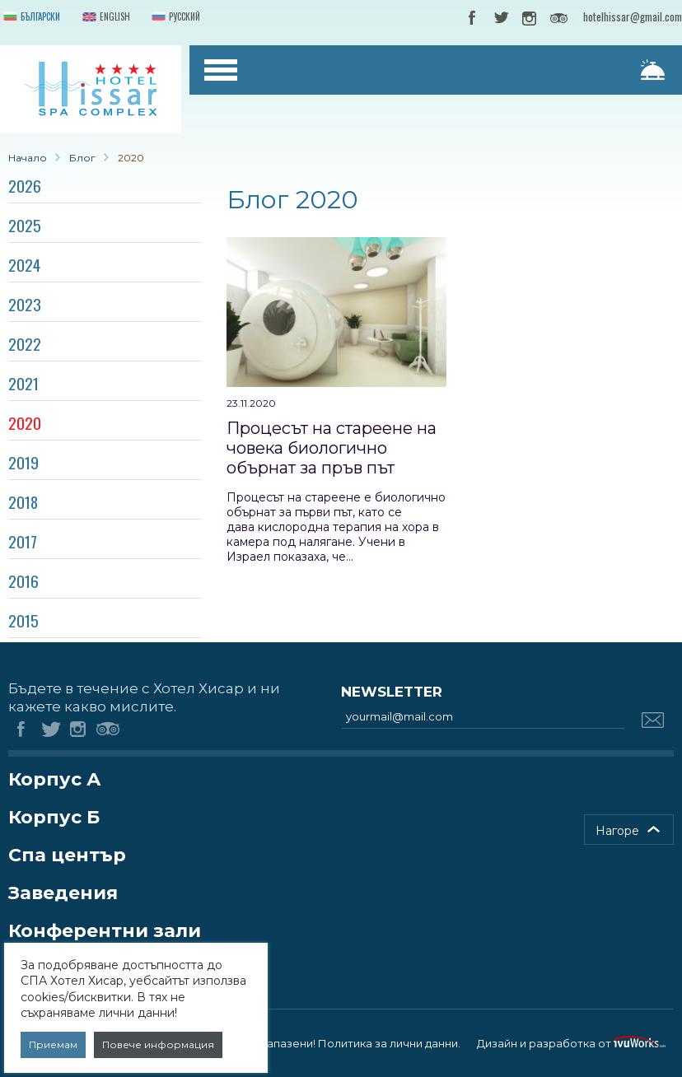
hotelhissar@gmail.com (632, 16)
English (104, 17)
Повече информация (158, 1044)
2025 (24, 224)
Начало (27, 158)
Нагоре (617, 830)
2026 (24, 185)
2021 (23, 382)
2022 (24, 343)
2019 (23, 461)
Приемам (53, 1044)
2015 (23, 620)
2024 (24, 264)
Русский (174, 17)
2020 (24, 422)
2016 (23, 580)
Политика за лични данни (388, 1043)
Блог (82, 158)
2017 (22, 540)
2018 (23, 501)
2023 (24, 303)
